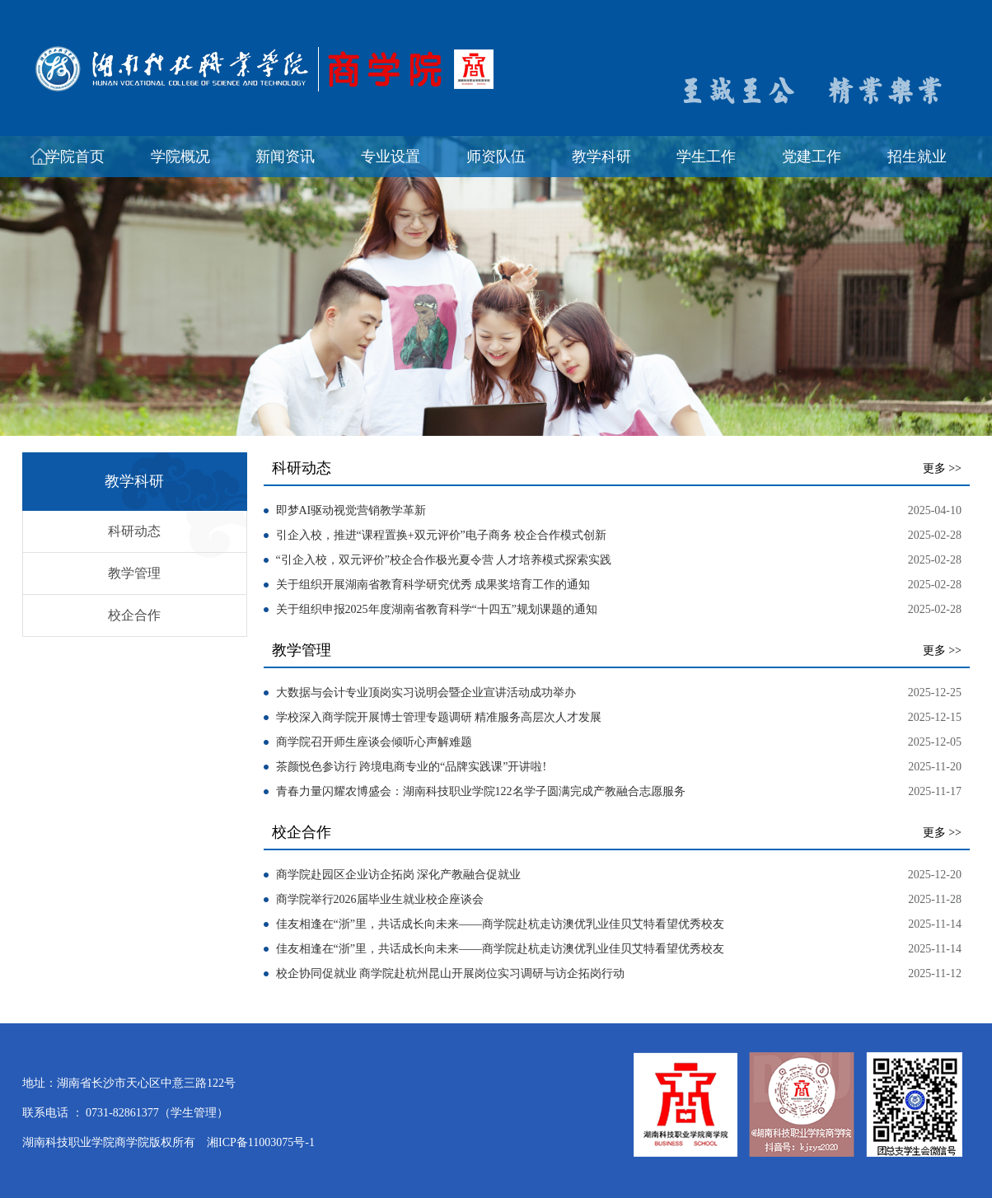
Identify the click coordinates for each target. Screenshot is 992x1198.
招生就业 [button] (917, 156)
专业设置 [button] (390, 156)
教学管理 (134, 573)
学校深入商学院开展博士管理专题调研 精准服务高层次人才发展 (439, 717)
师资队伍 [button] (496, 156)
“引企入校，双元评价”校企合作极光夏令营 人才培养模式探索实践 (444, 560)
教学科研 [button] (601, 156)
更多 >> (942, 468)
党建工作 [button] (811, 156)
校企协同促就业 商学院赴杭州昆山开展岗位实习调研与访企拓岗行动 (450, 973)
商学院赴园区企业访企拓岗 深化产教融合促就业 (399, 874)
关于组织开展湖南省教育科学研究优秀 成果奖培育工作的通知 (433, 584)
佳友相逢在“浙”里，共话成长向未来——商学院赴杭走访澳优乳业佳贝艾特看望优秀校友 (500, 924)
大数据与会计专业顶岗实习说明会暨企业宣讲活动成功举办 (426, 692)
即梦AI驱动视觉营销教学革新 (351, 510)
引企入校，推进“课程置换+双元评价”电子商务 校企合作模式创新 (441, 535)
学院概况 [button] (180, 156)
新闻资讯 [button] (285, 156)
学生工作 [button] (706, 156)
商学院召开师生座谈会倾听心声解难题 (374, 742)
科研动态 (134, 531)
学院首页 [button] (75, 156)
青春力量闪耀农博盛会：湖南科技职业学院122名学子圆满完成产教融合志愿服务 (481, 791)
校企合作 (134, 615)
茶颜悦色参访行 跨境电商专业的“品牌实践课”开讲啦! (411, 766)
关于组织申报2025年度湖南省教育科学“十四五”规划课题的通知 (436, 609)
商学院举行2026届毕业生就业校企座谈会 (380, 899)
